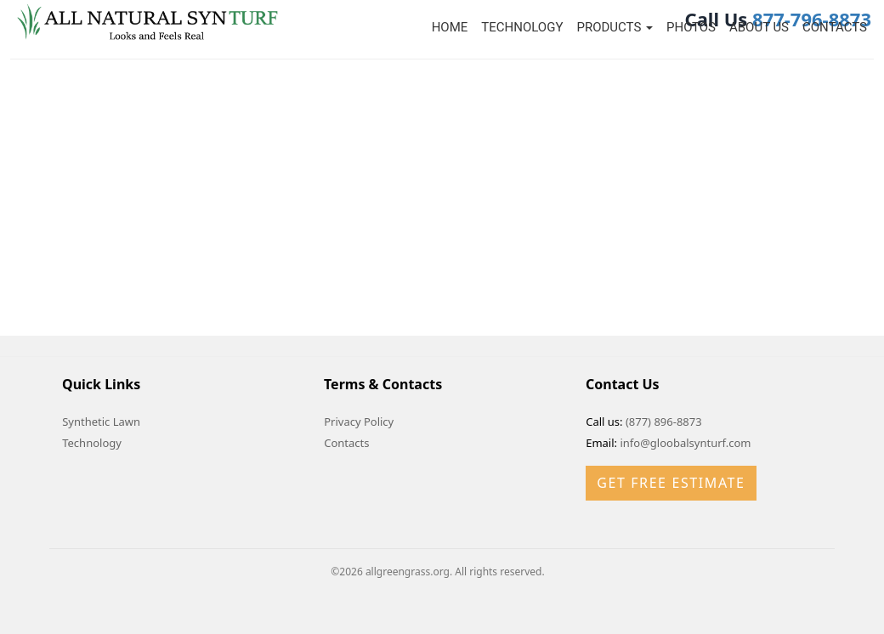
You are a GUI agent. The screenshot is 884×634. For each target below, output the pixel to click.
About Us (759, 27)
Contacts (834, 27)
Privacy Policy (359, 421)
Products (614, 27)
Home (450, 27)
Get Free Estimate (671, 482)
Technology (522, 27)
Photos (691, 27)
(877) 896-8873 (664, 421)
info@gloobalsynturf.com (685, 442)
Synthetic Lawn (101, 421)
